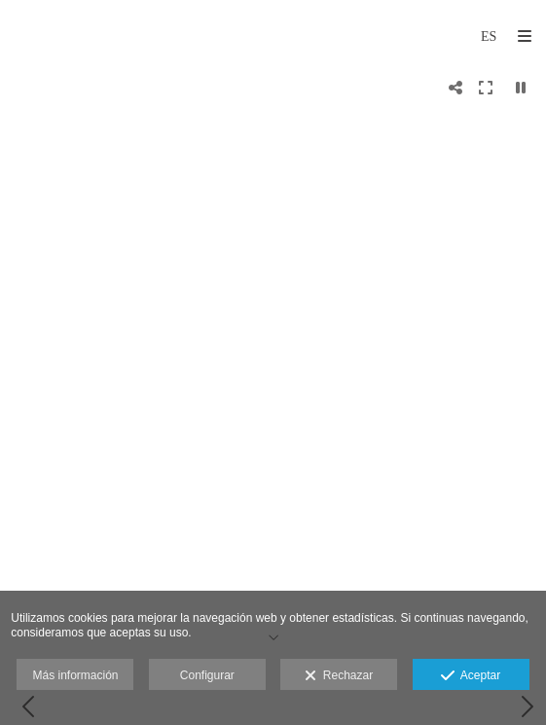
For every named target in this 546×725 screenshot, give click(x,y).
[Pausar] (520, 87)
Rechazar (339, 676)
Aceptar (470, 676)
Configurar (207, 675)
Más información (75, 675)
